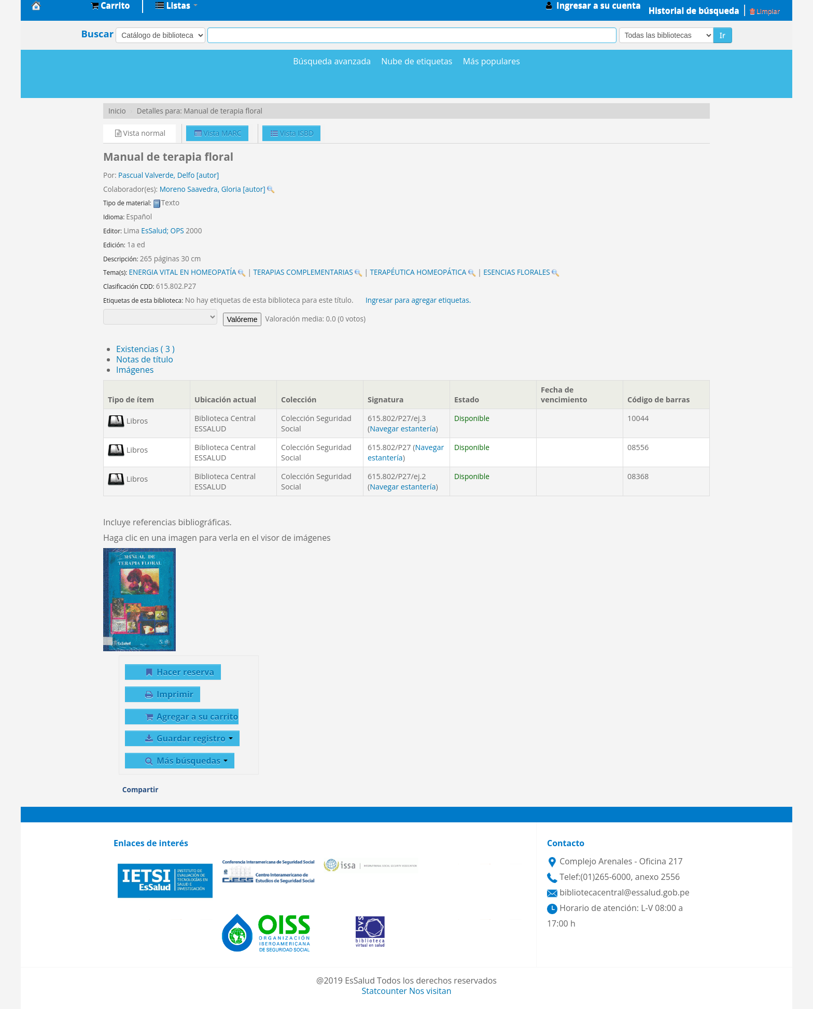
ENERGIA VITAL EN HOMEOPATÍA (182, 272)
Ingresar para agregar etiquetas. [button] (418, 300)
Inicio (117, 111)
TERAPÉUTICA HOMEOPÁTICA (418, 272)
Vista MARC (218, 133)
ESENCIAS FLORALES (516, 272)
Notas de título (144, 359)
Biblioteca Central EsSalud (57, 5)
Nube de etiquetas (416, 61)
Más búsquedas (186, 760)
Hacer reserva (179, 672)
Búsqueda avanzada (332, 61)
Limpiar (765, 11)
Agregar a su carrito (191, 716)
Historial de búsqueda (694, 10)
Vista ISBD (292, 133)
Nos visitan (430, 991)
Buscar (97, 34)
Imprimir (168, 694)
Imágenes (134, 369)
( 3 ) (145, 349)
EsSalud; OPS (162, 230)
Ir (722, 35)
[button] (110, 5)
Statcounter (384, 991)
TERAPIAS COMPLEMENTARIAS (303, 272)
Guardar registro (188, 738)
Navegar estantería (403, 428)
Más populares (491, 61)
